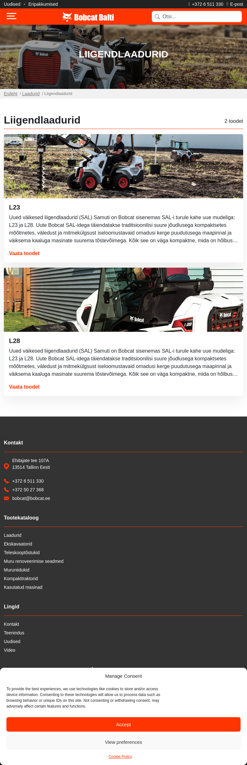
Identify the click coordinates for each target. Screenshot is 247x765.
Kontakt (11, 624)
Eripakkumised (43, 4)
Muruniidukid (16, 569)
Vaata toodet (24, 253)
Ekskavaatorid (18, 543)
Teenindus (14, 632)
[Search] (197, 16)
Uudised (12, 4)
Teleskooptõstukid (22, 552)
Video (9, 650)
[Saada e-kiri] (234, 4)
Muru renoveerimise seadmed (33, 561)
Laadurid (31, 93)
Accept (123, 724)
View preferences (123, 742)
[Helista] (206, 4)
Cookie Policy (120, 756)
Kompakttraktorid (21, 578)
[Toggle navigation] (11, 17)
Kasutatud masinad (23, 587)
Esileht (10, 93)
